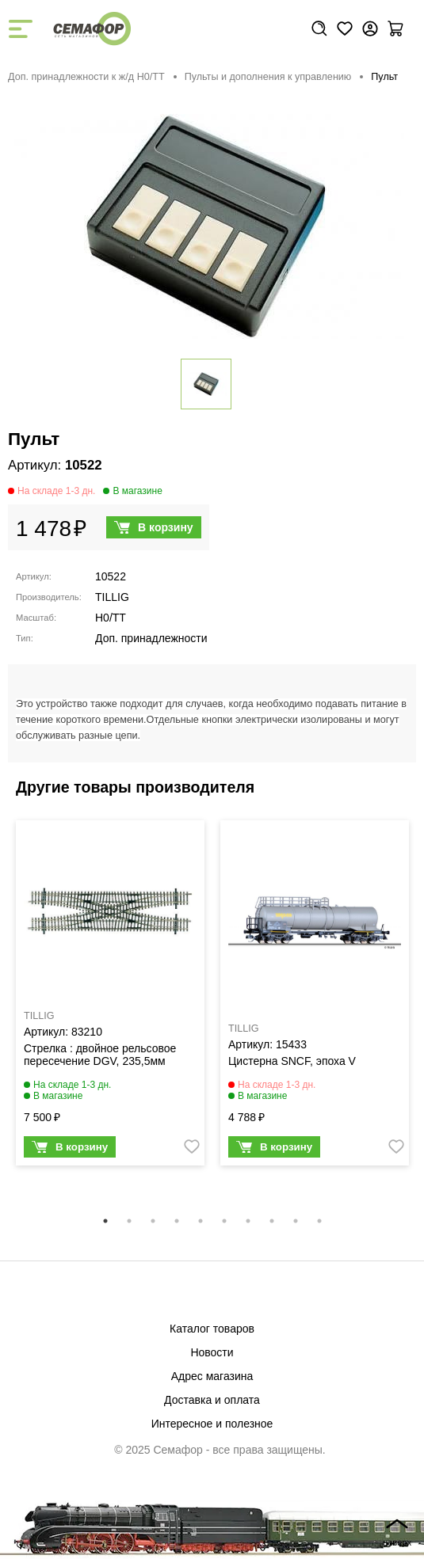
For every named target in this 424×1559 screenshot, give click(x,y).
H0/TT (110, 617)
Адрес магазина (212, 1376)
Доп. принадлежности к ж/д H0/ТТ (86, 76)
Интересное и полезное (212, 1423)
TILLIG (112, 597)
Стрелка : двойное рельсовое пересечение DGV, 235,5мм (100, 1054)
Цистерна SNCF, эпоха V (292, 1061)
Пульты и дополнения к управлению (268, 76)
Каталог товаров (212, 1328)
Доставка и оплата (212, 1400)
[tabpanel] (110, 996)
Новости (211, 1352)
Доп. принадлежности (151, 638)
